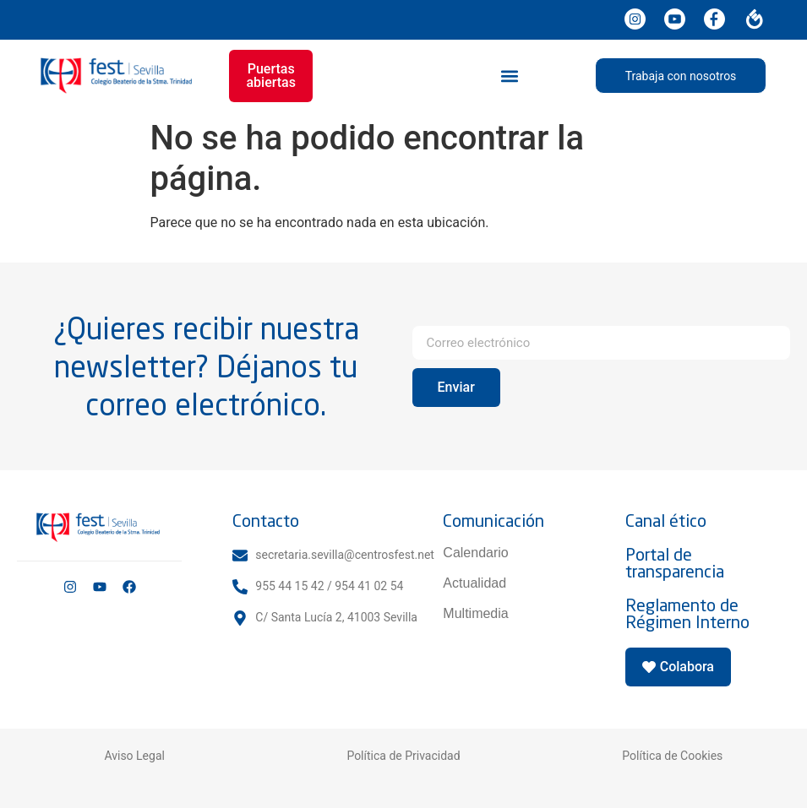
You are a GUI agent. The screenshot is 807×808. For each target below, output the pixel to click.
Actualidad (474, 583)
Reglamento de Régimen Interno (687, 613)
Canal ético (665, 520)
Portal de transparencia (674, 563)
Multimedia (475, 613)
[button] (509, 75)
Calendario (475, 552)
